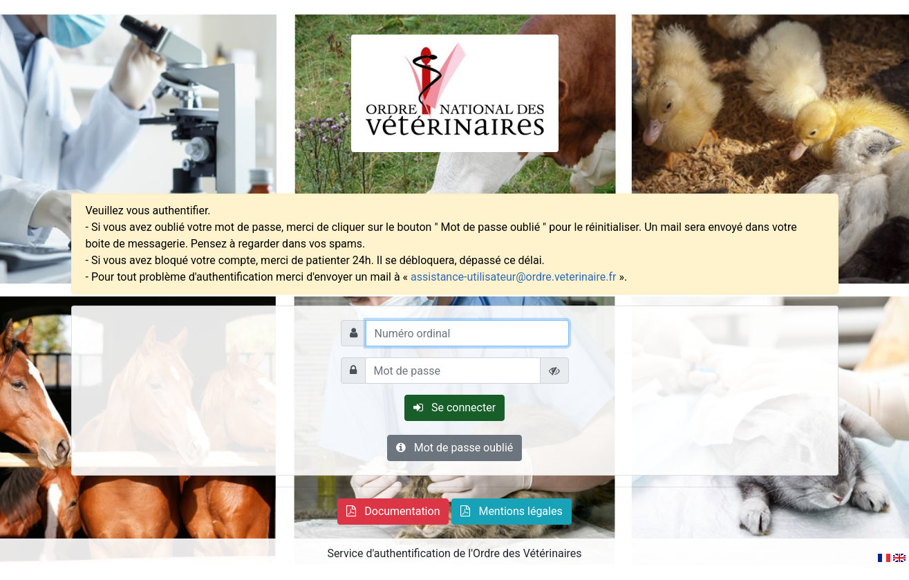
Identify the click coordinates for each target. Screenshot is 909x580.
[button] (393, 511)
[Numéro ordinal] (467, 333)
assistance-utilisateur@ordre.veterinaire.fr (513, 276)
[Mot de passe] (453, 370)
